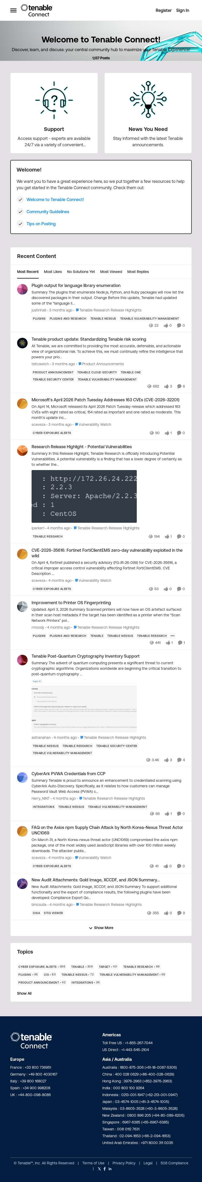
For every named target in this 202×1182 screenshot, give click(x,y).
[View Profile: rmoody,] (22, 606)
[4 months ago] (57, 528)
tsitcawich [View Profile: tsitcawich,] (40, 364)
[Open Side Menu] (13, 10)
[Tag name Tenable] (97, 635)
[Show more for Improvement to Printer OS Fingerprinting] (172, 635)
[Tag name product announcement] (53, 372)
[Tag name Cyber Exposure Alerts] (52, 433)
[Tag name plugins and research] (68, 318)
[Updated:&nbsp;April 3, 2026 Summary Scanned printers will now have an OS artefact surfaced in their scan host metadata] (108, 615)
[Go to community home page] (37, 10)
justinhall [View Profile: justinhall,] (39, 310)
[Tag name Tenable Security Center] (53, 379)
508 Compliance (174, 1163)
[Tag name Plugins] (39, 318)
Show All (24, 993)
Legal (149, 1163)
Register (164, 10)
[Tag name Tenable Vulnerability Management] (149, 318)
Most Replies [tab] (138, 272)
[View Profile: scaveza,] (22, 403)
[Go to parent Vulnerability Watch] (92, 424)
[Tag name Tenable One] (130, 372)
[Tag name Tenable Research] (48, 536)
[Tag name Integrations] (44, 807)
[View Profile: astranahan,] (22, 660)
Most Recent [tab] (28, 272)
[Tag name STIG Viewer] (53, 913)
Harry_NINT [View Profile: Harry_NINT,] (41, 798)
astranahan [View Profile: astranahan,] (41, 737)
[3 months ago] (59, 310)
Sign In (182, 10)
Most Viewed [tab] (111, 272)
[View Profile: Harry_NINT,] (22, 777)
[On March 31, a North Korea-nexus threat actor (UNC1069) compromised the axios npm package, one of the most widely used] (108, 845)
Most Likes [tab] (53, 272)
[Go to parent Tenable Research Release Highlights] (107, 310)
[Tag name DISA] (36, 913)
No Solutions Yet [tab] (81, 272)
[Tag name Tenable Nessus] (103, 318)
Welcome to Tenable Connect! (55, 199)
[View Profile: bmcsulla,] (22, 883)
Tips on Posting (41, 223)
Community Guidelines (48, 211)
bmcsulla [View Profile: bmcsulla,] (39, 904)
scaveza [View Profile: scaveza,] (39, 424)
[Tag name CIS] (50, 975)
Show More (101, 928)
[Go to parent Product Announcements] (100, 364)
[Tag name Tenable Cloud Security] (97, 372)
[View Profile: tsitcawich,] (22, 343)
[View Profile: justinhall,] (22, 289)
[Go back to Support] (54, 129)
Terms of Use (93, 1163)
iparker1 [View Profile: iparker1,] (38, 528)
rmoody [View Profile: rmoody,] (38, 627)
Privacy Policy (125, 1163)
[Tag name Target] (108, 967)
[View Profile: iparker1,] (22, 450)
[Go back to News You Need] (148, 129)
